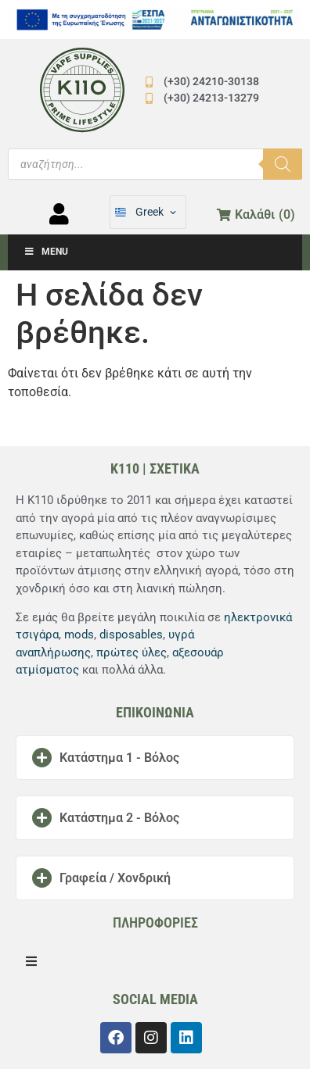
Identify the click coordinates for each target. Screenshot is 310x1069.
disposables (131, 634)
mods (79, 634)
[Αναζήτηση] (282, 164)
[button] (155, 757)
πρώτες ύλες (131, 652)
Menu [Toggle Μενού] (45, 251)
